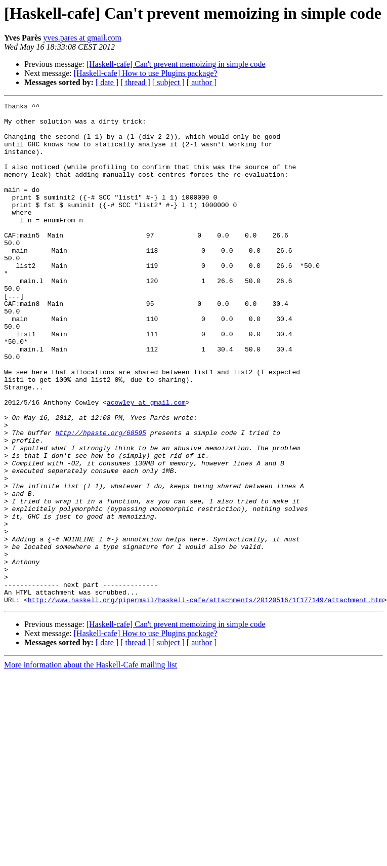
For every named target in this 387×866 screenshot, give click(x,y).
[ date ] (107, 82)
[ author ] (202, 82)
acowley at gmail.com (146, 462)
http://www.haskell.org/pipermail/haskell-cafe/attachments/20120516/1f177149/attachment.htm (205, 699)
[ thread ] (135, 82)
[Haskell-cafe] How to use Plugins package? (146, 73)
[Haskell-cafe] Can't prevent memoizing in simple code (176, 64)
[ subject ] (168, 82)
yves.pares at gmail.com (82, 37)
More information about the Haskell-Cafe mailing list (90, 765)
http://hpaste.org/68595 (100, 499)
